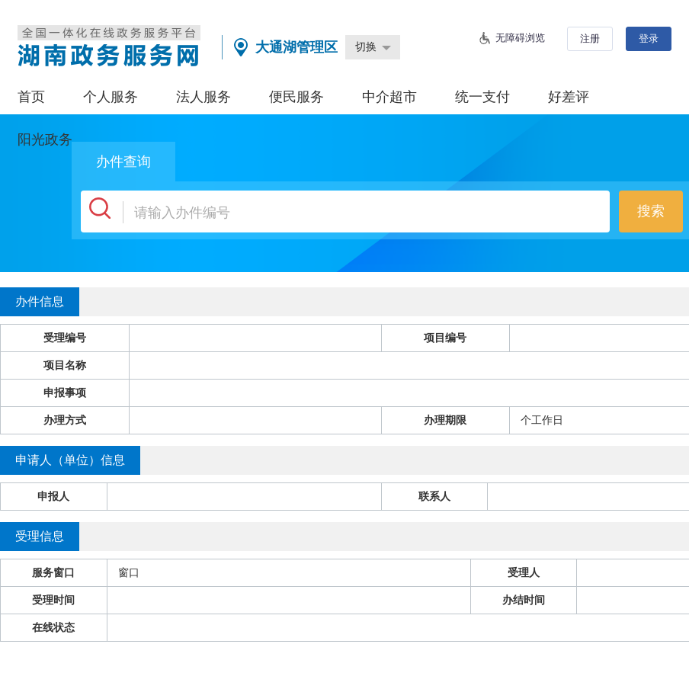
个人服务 (110, 96)
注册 (590, 38)
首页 (31, 96)
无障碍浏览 (520, 37)
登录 (649, 38)
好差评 (568, 96)
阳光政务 (45, 139)
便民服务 (296, 96)
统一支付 (482, 96)
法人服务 (203, 96)
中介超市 (389, 96)
